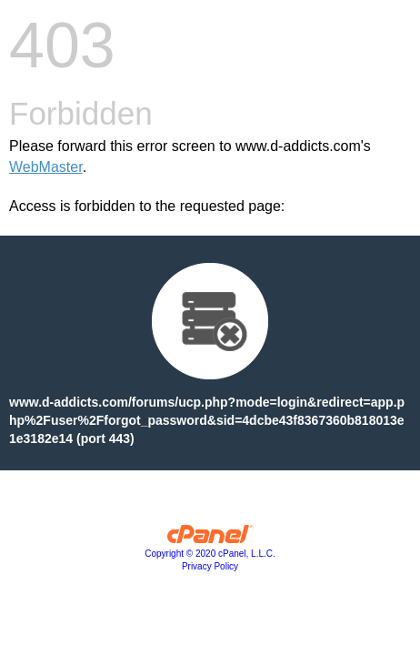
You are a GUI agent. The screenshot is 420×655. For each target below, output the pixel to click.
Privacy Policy (210, 566)
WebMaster (46, 167)
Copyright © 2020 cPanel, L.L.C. (210, 554)
